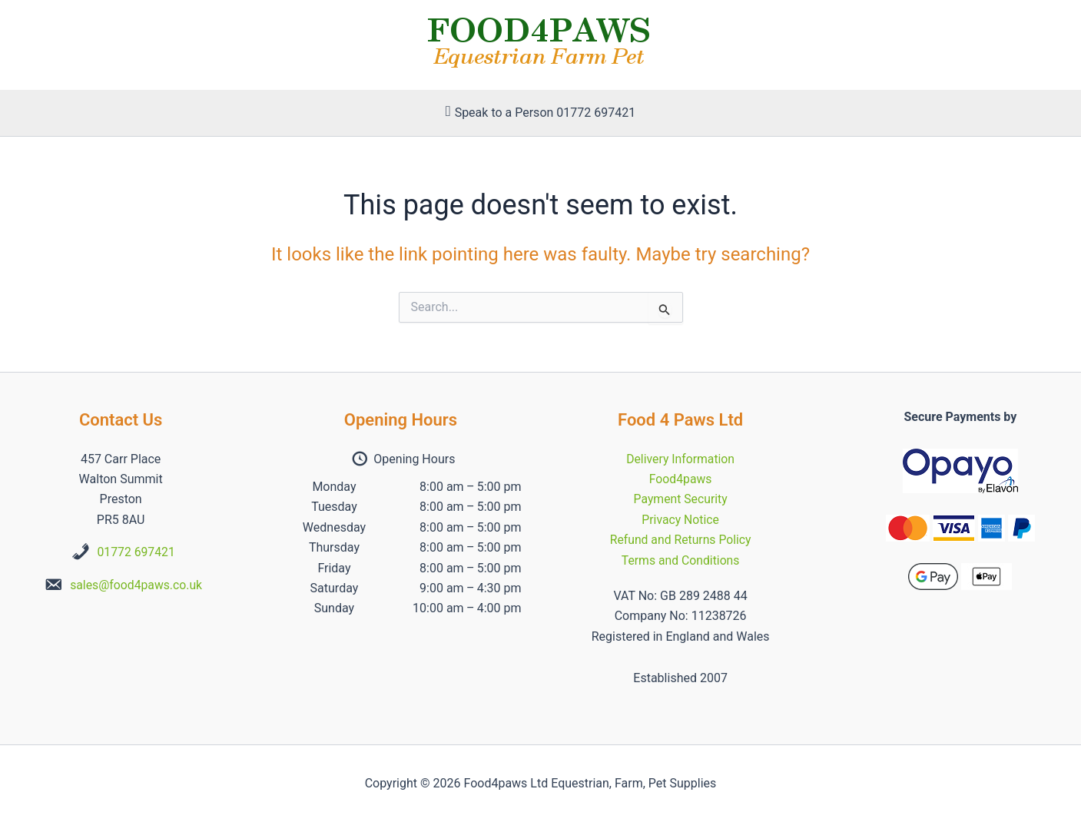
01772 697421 (136, 552)
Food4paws (680, 479)
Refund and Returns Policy (680, 539)
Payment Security (680, 499)
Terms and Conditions (681, 560)
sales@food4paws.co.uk (136, 585)
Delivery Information (680, 459)
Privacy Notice (681, 519)
